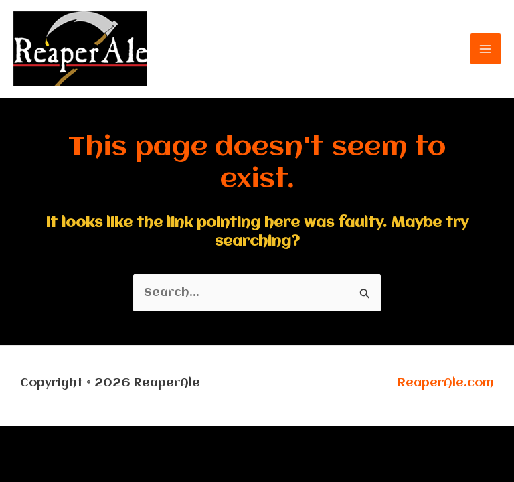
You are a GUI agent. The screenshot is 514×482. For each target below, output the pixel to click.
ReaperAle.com (446, 383)
